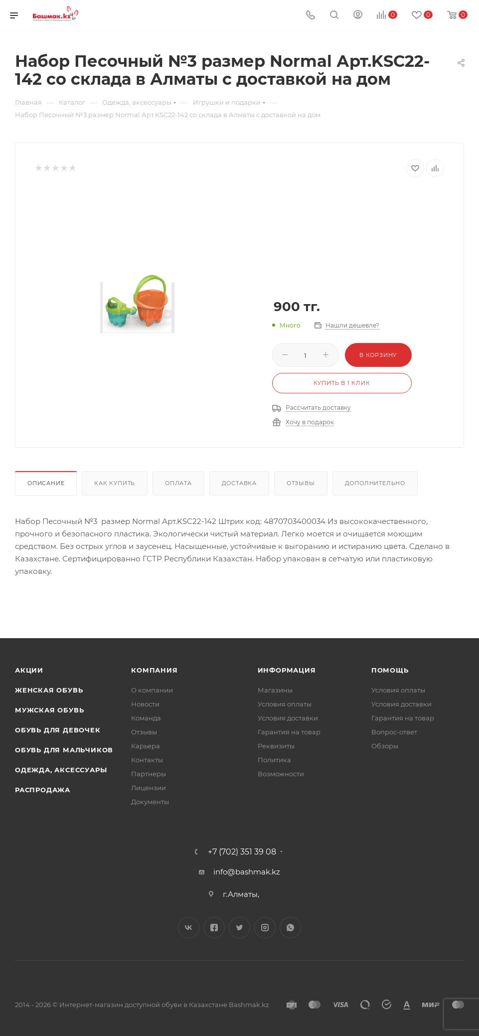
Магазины (275, 690)
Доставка (239, 483)
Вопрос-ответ (394, 732)
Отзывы (301, 483)
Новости (145, 704)
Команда (146, 718)
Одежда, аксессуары (61, 770)
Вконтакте (188, 927)
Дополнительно (375, 483)
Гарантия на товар (289, 732)
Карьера (145, 746)
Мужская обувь (49, 710)
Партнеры (148, 774)
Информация (287, 670)
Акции (29, 670)
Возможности (281, 774)
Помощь (390, 670)
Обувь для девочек (58, 730)
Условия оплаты (285, 704)
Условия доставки (288, 718)
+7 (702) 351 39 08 (242, 852)
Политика (274, 760)
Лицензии (148, 788)
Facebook (214, 927)
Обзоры (384, 746)
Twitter (239, 927)
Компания (154, 670)
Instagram (265, 927)
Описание (45, 483)
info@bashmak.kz (246, 871)
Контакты (147, 760)
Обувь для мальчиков (64, 750)
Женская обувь (49, 690)
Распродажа (42, 790)
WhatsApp (290, 927)
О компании (152, 690)
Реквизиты (276, 746)
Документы (150, 802)
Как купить (114, 483)
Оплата (178, 483)
